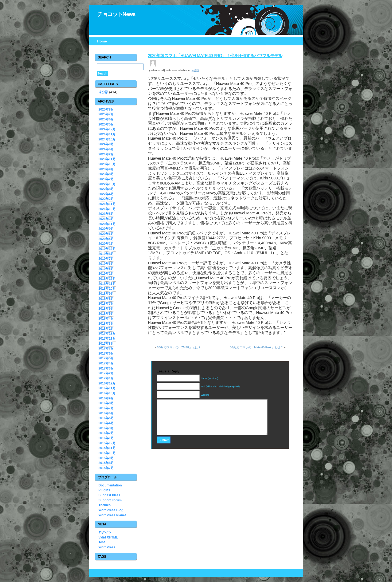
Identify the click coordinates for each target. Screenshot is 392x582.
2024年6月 (106, 149)
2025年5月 (106, 124)
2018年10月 (107, 288)
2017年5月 (106, 358)
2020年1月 (106, 244)
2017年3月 (106, 368)
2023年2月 (106, 179)
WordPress (107, 547)
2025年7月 (106, 114)
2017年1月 (106, 378)
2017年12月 (107, 333)
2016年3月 (106, 428)
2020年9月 (106, 229)
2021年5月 (106, 214)
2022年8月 (106, 189)
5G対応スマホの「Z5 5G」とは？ (179, 347)
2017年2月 (106, 373)
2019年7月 (106, 259)
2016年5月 (106, 418)
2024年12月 (107, 129)
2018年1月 (106, 329)
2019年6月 (106, 264)
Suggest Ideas (109, 495)
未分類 (103, 92)
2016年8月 (106, 403)
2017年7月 (106, 348)
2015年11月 (107, 448)
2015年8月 (106, 463)
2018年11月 (107, 284)
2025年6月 (106, 119)
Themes (105, 505)
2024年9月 (106, 144)
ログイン (105, 532)
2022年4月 (106, 194)
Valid (108, 537)
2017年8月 (106, 343)
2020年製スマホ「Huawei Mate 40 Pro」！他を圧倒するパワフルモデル (215, 55)
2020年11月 (107, 224)
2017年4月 (106, 363)
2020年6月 (106, 234)
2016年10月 (107, 393)
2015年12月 (107, 443)
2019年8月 (106, 254)
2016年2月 (106, 433)
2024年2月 (106, 154)
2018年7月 (106, 303)
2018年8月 (106, 299)
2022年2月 (106, 199)
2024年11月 (107, 134)
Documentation (110, 485)
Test (102, 542)
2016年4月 (106, 423)
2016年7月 (106, 408)
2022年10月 (107, 184)
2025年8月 (106, 109)
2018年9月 (106, 294)
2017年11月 (107, 338)
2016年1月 (106, 438)
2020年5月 (106, 239)
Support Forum (110, 500)
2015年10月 (107, 453)
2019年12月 (107, 249)
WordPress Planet (112, 515)
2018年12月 (107, 279)
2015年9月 (106, 458)
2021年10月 (107, 209)
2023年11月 (107, 159)
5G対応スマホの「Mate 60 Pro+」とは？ (256, 347)
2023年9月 (106, 169)
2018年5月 (106, 314)
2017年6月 (106, 353)
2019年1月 (106, 274)
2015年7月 (106, 468)
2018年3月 (106, 323)
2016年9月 (106, 398)
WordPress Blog (111, 510)
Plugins (104, 490)
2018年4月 (106, 318)
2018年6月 (106, 308)
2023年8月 (106, 174)
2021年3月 (106, 219)
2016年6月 (106, 413)
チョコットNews (116, 14)
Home (102, 41)
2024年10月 (107, 139)
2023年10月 (107, 164)
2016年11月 (107, 388)
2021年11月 (107, 204)
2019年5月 (106, 269)
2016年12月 (107, 383)
